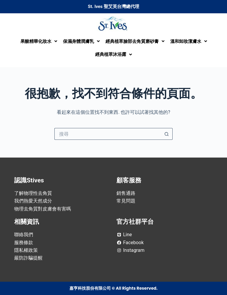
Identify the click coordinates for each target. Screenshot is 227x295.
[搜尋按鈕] (167, 134)
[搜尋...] (107, 134)
